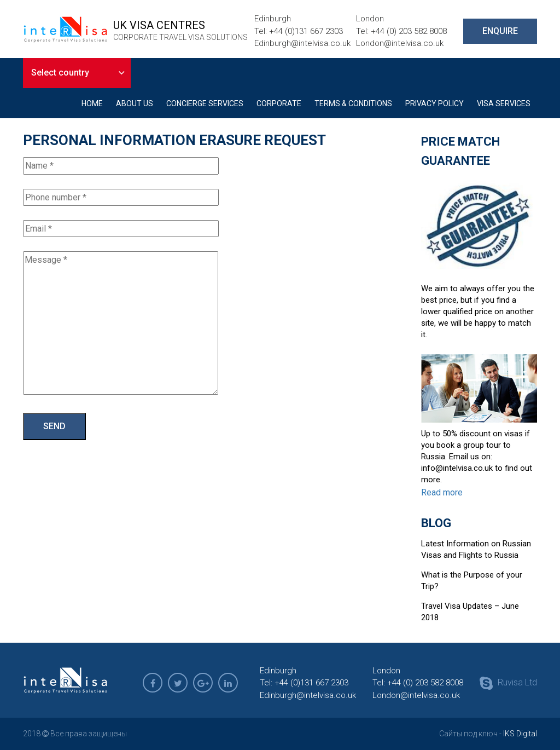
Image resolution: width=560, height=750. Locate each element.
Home (92, 103)
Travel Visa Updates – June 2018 (470, 611)
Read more (442, 492)
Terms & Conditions (353, 103)
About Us (134, 103)
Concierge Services (204, 103)
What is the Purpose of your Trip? (471, 580)
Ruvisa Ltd (508, 683)
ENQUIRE (500, 31)
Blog (436, 523)
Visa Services (503, 103)
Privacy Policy (434, 103)
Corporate (278, 103)
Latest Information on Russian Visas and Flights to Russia (476, 549)
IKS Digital (520, 733)
